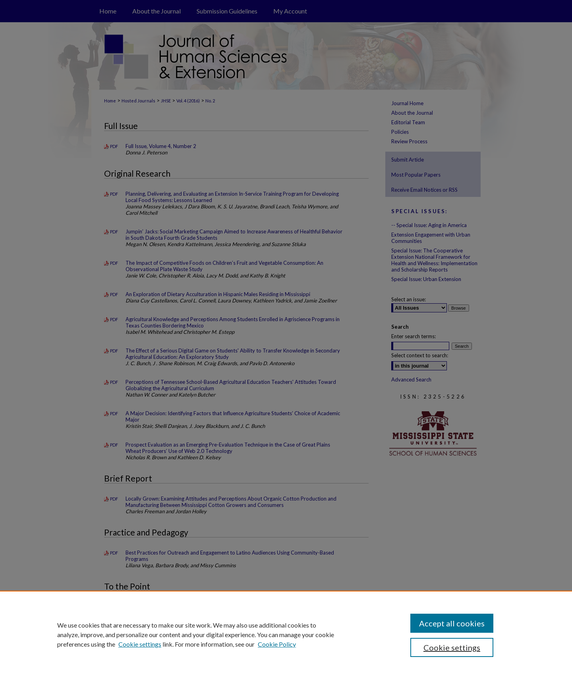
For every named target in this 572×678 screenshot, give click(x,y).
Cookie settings (139, 644)
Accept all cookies (452, 623)
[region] (286, 634)
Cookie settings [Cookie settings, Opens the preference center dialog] (451, 647)
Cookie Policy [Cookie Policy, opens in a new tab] (277, 644)
